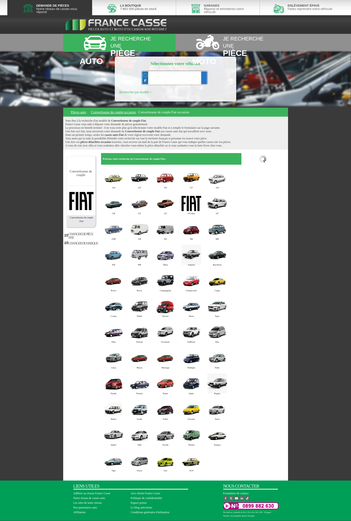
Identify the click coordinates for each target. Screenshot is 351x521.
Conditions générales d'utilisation (150, 512)
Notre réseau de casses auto (89, 498)
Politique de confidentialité (146, 498)
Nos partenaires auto (85, 507)
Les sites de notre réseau (87, 502)
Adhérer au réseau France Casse (92, 493)
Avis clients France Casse (145, 493)
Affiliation (79, 512)
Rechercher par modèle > (135, 92)
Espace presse (139, 502)
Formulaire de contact (236, 493)
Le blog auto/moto (141, 507)
